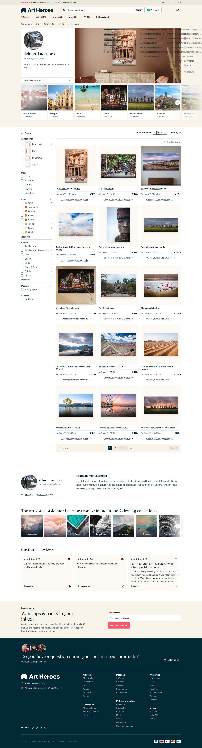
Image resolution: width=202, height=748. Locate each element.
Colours (86, 696)
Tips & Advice (105, 17)
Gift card (153, 685)
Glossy (119, 719)
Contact (172, 2)
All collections (89, 708)
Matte (118, 715)
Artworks (25, 17)
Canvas (119, 685)
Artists (89, 17)
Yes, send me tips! (119, 625)
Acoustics (120, 704)
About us (154, 689)
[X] (44, 727)
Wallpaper (120, 681)
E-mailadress (114, 613)
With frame (121, 711)
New (85, 685)
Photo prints (121, 689)
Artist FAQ (154, 715)
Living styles (88, 715)
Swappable (121, 708)
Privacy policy (72, 741)
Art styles (87, 692)
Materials (75, 17)
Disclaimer (42, 741)
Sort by (176, 133)
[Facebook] (40, 727)
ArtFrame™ (121, 678)
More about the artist (34, 80)
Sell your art (155, 711)
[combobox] (94, 10)
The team (154, 696)
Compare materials (124, 726)
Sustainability (156, 692)
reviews (35, 2)
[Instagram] (32, 727)
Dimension (59, 17)
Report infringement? (56, 741)
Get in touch (171, 660)
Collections (41, 17)
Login (163, 2)
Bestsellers (88, 681)
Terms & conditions (28, 741)
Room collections (91, 711)
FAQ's (152, 681)
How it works (155, 678)
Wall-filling (121, 722)
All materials (121, 692)
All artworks (88, 678)
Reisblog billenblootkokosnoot (70, 80)
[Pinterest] (36, 727)
